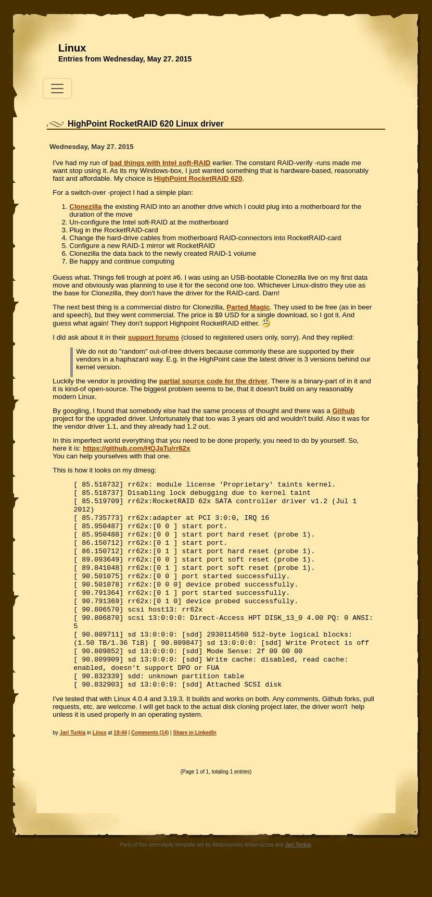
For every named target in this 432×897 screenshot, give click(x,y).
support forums (153, 337)
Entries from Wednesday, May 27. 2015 (125, 59)
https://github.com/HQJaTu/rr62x (136, 448)
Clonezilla (85, 206)
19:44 (120, 759)
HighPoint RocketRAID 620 (198, 178)
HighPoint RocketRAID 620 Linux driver (146, 123)
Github (343, 411)
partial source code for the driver (213, 381)
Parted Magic (248, 307)
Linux (72, 48)
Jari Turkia (73, 759)
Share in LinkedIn (195, 759)
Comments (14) (150, 759)
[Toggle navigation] (57, 88)
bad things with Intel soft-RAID (159, 163)
